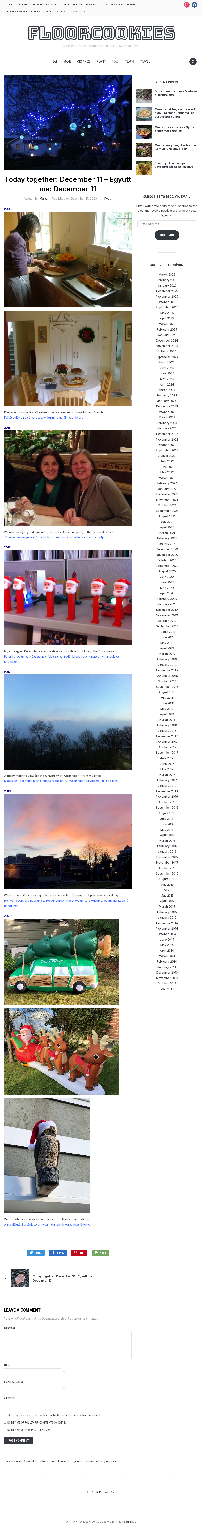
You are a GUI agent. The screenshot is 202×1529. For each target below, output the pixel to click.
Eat (54, 61)
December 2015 (167, 857)
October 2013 (167, 983)
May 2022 (167, 472)
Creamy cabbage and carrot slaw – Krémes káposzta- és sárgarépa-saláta (175, 113)
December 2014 (167, 923)
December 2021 (167, 494)
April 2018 (167, 714)
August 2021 (166, 516)
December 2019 (167, 610)
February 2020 (167, 599)
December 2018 (167, 670)
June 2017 (167, 763)
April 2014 (167, 950)
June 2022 (167, 467)
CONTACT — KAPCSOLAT (72, 11)
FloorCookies (101, 33)
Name (7, 1365)
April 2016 (167, 835)
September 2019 (167, 626)
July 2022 (167, 461)
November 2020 (167, 555)
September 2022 (167, 450)
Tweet (38, 1252)
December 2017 (167, 736)
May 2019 (167, 643)
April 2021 (167, 527)
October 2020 (167, 560)
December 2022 (167, 434)
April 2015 (167, 901)
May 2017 (167, 769)
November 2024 (167, 346)
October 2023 (167, 412)
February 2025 (167, 329)
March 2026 (167, 274)
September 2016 (167, 807)
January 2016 (167, 851)
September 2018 (167, 686)
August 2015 (166, 879)
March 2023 (167, 417)
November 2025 (167, 296)
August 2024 (167, 362)
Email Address (14, 1381)
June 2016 (167, 824)
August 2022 (167, 456)
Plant (101, 61)
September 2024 (166, 357)
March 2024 (166, 390)
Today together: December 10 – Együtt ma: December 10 (63, 1278)
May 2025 (167, 313)
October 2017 (167, 747)
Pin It (81, 1252)
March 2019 (167, 654)
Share (60, 1252)
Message (9, 1328)
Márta (43, 198)
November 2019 (167, 615)
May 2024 (167, 379)
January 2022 (166, 489)
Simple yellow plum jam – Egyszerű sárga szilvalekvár (175, 165)
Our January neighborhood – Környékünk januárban (175, 147)
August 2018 (167, 692)
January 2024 (167, 401)
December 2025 (167, 291)
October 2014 (167, 934)
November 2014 (167, 928)
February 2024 (167, 395)
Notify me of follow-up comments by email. (36, 1422)
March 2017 (167, 774)
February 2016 (167, 846)
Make (67, 61)
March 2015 (167, 906)
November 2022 (167, 439)
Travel (145, 61)
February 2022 (167, 483)
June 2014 (167, 939)
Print (102, 1252)
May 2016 (167, 829)
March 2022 (167, 478)
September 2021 (167, 511)
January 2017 (167, 785)
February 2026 (167, 280)
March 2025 (167, 324)
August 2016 (167, 813)
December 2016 (167, 791)
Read (115, 61)
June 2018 (167, 703)
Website (9, 1398)
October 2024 (166, 351)
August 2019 (167, 631)
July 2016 (167, 818)
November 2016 (167, 796)
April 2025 (167, 318)
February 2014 (167, 961)
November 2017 (167, 741)
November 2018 (167, 675)
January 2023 (166, 428)
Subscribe (167, 235)
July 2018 (167, 697)
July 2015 (167, 884)
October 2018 (167, 681)
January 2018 (167, 730)
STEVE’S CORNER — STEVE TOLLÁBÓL (29, 11)
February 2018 (167, 725)
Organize (84, 61)
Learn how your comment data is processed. (88, 1461)
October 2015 (167, 868)
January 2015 (167, 917)
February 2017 (167, 780)
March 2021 (167, 533)
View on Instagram (101, 1491)
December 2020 (167, 549)
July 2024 (167, 368)
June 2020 (167, 582)
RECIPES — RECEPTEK (45, 4)
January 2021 (167, 544)
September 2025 (167, 307)
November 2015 (167, 862)
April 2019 (167, 648)
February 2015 (167, 912)
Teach (129, 61)
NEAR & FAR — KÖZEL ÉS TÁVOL (82, 4)
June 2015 (167, 890)
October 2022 (167, 445)
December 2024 (167, 340)
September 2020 (167, 566)
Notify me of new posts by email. (29, 1430)
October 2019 (167, 620)
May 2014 (167, 945)
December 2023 (167, 406)
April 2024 (167, 384)
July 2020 (167, 576)
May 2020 (167, 588)
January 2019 (167, 665)
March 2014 (167, 956)
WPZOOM (131, 1521)
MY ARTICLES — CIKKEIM (120, 4)
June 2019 (167, 637)
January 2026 (167, 285)
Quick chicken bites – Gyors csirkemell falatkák (174, 129)
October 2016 (167, 802)
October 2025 (167, 302)
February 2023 (167, 423)
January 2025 (166, 335)
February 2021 (167, 538)
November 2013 (167, 978)
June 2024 (167, 373)
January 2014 (166, 967)
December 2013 (167, 972)
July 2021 (167, 521)
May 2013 (167, 989)
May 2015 (167, 895)
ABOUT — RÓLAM (17, 4)
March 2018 (167, 719)
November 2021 (167, 500)
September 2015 (167, 873)
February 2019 (167, 659)
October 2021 (167, 505)
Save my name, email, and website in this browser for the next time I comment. (54, 1415)
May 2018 (167, 709)
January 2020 (167, 604)
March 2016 (167, 840)
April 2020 (167, 593)
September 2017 (167, 752)
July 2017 (167, 758)
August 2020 (167, 571)
